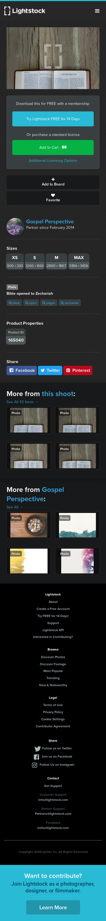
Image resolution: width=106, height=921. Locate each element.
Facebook (22, 370)
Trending (53, 678)
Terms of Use (53, 705)
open (31, 302)
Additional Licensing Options (53, 160)
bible (14, 302)
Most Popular (53, 670)
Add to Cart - (53, 147)
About (53, 601)
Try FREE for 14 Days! (53, 615)
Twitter (50, 370)
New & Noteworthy (53, 685)
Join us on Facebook (57, 756)
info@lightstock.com (53, 799)
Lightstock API (53, 630)
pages (48, 302)
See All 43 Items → (23, 402)
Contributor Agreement (53, 726)
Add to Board (53, 182)
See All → (15, 507)
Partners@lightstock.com (53, 813)
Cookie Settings (53, 719)
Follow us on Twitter (57, 748)
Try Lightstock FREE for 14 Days (53, 118)
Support (53, 623)
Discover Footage (53, 664)
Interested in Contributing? (53, 636)
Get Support (53, 785)
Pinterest (78, 370)
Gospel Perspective (50, 221)
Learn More (53, 907)
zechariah (70, 302)
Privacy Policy (53, 712)
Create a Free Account (53, 608)
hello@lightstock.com (53, 827)
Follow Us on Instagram (57, 764)
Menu (97, 11)
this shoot (57, 393)
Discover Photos (53, 657)
